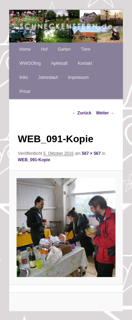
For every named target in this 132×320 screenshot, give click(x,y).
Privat (24, 91)
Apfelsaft (59, 63)
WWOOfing (30, 63)
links (23, 77)
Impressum (78, 77)
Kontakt (85, 63)
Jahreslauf (47, 77)
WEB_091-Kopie (34, 159)
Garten (64, 49)
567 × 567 (91, 153)
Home (25, 49)
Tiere (85, 49)
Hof (44, 49)
